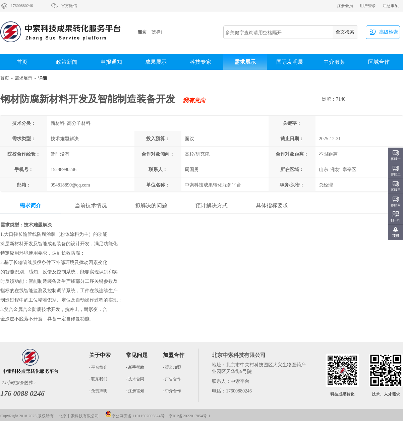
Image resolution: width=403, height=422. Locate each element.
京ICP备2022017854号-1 (190, 416)
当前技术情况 (91, 205)
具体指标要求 (272, 205)
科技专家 (200, 62)
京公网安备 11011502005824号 (135, 416)
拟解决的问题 (151, 205)
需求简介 (30, 205)
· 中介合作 (172, 390)
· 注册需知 (135, 390)
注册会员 (345, 5)
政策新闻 (66, 62)
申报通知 (111, 62)
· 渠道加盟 (172, 367)
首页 (22, 62)
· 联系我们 (98, 379)
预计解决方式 (211, 205)
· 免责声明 (98, 390)
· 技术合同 (135, 379)
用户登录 (368, 5)
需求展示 (245, 62)
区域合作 (379, 62)
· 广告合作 (172, 379)
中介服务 (334, 62)
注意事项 (391, 5)
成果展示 (156, 62)
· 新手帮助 (135, 367)
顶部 (395, 236)
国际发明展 (289, 62)
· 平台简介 (98, 367)
